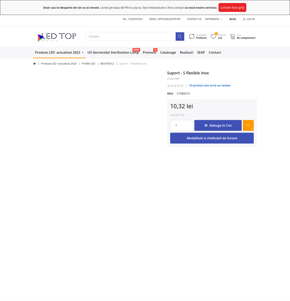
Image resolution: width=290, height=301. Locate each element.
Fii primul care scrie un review (210, 85)
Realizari (186, 52)
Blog (232, 19)
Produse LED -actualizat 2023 (58, 52)
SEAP (201, 52)
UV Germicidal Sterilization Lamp (113, 52)
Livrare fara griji (232, 7)
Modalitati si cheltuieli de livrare (212, 138)
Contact (215, 52)
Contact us (194, 19)
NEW (136, 49)
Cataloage (168, 52)
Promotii (149, 52)
